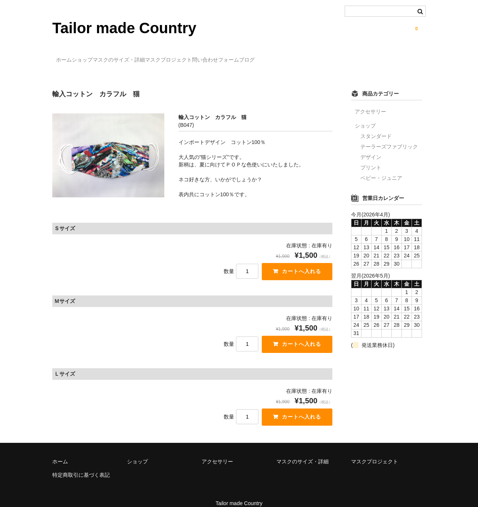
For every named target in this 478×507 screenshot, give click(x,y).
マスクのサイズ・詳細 (153, 56)
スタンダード (376, 125)
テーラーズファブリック (389, 136)
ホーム (68, 56)
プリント (370, 157)
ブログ (327, 56)
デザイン (370, 146)
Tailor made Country (124, 28)
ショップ (101, 56)
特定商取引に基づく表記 (81, 465)
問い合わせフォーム (280, 56)
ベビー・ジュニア (381, 167)
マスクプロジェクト (218, 56)
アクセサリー (370, 101)
